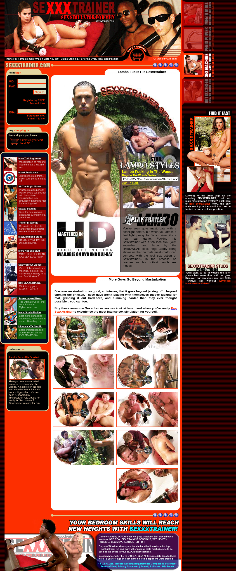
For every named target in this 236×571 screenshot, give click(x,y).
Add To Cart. (130, 183)
